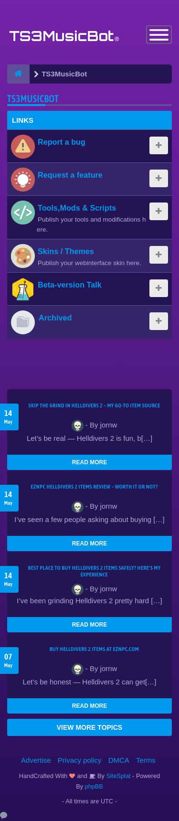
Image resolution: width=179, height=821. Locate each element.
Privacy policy (80, 760)
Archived (55, 317)
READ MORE (89, 462)
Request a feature (70, 175)
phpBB (94, 786)
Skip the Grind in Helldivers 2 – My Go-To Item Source (94, 405)
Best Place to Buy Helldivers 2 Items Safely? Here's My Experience (94, 571)
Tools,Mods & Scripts (77, 207)
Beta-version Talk (70, 284)
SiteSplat (118, 775)
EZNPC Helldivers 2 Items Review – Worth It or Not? (94, 486)
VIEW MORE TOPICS (89, 727)
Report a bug (61, 142)
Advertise (36, 760)
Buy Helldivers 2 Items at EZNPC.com (94, 649)
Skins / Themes (66, 251)
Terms (146, 760)
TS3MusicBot (33, 98)
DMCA (118, 760)
